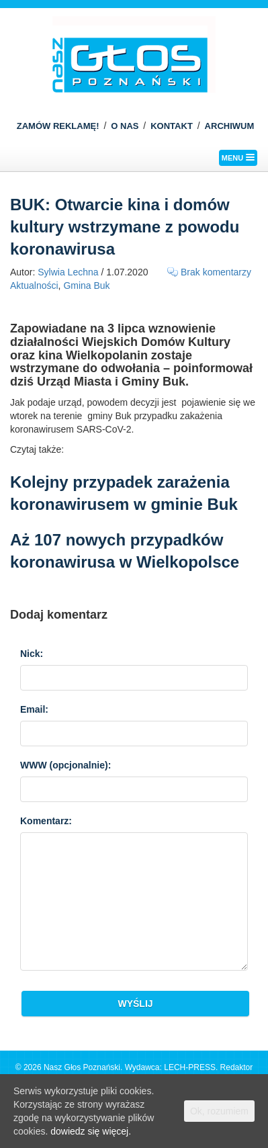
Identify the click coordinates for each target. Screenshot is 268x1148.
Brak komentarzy (216, 272)
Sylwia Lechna (68, 272)
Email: (34, 709)
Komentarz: (46, 820)
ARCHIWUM (230, 126)
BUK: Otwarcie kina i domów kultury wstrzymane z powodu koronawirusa (124, 226)
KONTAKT (171, 126)
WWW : (65, 765)
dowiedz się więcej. (90, 1131)
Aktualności (34, 285)
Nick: (31, 653)
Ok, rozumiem (219, 1111)
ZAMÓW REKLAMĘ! (58, 126)
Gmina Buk (86, 285)
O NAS (124, 126)
